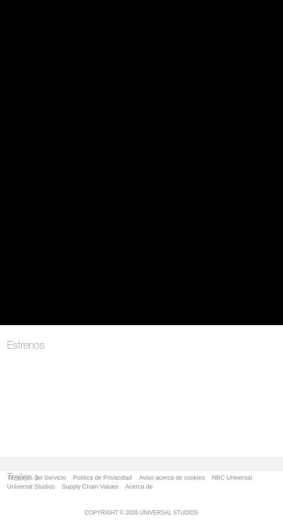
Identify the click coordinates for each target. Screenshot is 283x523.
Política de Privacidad (102, 477)
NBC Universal (232, 477)
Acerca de (139, 486)
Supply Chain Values (90, 486)
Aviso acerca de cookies (172, 477)
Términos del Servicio (36, 477)
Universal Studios (31, 486)
